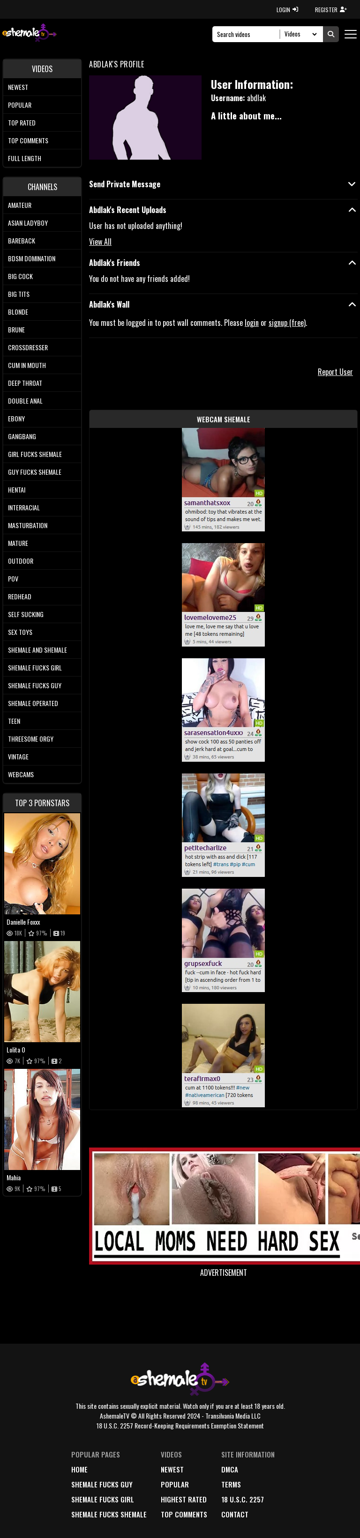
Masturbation (27, 525)
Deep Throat (25, 383)
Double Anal (25, 400)
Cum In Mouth (27, 365)
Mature (18, 543)
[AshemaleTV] (29, 33)
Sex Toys (20, 632)
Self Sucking (26, 614)
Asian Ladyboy (28, 223)
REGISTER (331, 10)
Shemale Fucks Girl (35, 667)
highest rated (184, 1499)
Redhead (19, 596)
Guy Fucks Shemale (34, 472)
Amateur (19, 205)
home (79, 1469)
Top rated (22, 122)
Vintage (18, 756)
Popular (19, 105)
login (252, 322)
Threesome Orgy (30, 738)
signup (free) (287, 322)
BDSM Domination (31, 258)
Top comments (28, 140)
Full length (24, 158)
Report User (335, 371)
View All (100, 241)
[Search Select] (299, 34)
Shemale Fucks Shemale (109, 1514)
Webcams (21, 774)
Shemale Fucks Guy (34, 685)
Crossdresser (28, 347)
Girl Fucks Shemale (35, 454)
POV (13, 578)
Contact (234, 1514)
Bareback (21, 240)
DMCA (229, 1469)
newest (172, 1469)
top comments (184, 1514)
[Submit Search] (331, 34)
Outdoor (20, 561)
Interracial (24, 507)
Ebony (16, 418)
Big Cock (20, 276)
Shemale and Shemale (37, 650)
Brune (16, 329)
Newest (18, 87)
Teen (14, 721)
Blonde (18, 311)
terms (231, 1484)
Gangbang (22, 436)
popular (175, 1484)
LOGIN (287, 10)
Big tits (19, 294)
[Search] (248, 34)
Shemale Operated (33, 703)
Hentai (16, 489)
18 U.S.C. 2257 (242, 1499)
